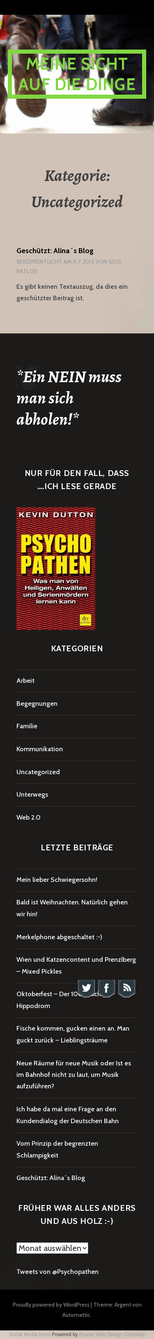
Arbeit (25, 680)
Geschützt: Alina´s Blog (55, 250)
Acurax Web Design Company (112, 1334)
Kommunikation (39, 749)
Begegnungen (36, 703)
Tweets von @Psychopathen (57, 1272)
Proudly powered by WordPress (51, 1304)
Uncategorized (38, 772)
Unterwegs (32, 794)
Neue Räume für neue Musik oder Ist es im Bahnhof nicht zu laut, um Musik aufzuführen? (73, 1074)
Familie (26, 726)
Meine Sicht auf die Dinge (77, 74)
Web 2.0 (28, 817)
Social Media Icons (30, 1334)
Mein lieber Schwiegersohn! (56, 880)
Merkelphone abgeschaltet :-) (59, 937)
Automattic (76, 1315)
